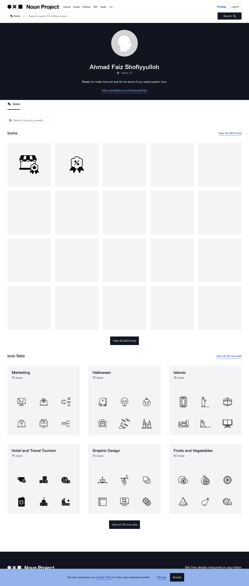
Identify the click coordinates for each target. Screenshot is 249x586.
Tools (103, 7)
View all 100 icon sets (229, 356)
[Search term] (122, 16)
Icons (76, 7)
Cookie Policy (105, 579)
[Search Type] (16, 16)
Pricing (221, 6)
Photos (86, 7)
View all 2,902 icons (230, 133)
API (95, 7)
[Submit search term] (230, 16)
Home (67, 7)
